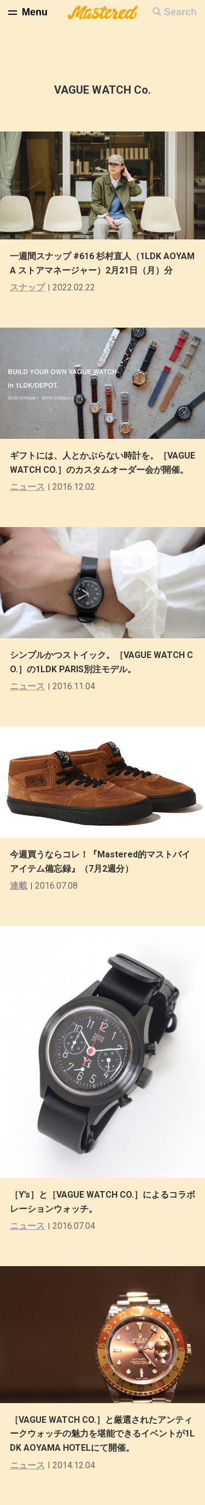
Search (180, 12)
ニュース (27, 487)
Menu (35, 12)
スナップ (27, 287)
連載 (18, 885)
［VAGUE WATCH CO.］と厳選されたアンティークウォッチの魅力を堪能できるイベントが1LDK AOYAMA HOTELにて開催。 (102, 1434)
